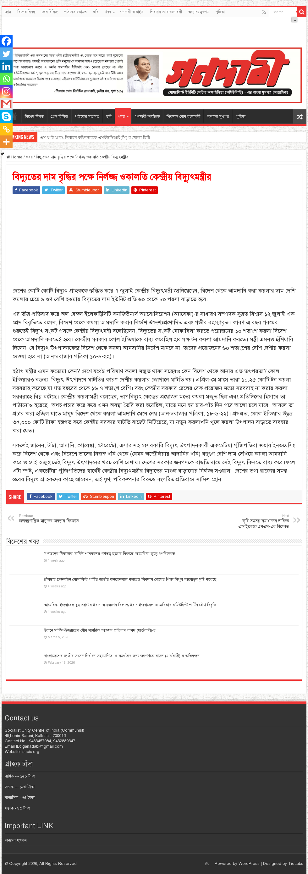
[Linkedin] (6, 66)
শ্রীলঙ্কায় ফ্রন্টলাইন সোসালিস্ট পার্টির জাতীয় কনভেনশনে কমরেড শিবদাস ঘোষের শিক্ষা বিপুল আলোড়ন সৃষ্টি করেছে (130, 579)
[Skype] (6, 116)
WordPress (249, 863)
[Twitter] (6, 53)
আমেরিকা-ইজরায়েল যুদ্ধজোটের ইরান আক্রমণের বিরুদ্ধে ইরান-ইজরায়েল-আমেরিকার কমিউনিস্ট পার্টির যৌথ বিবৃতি (130, 604)
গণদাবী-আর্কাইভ (132, 12)
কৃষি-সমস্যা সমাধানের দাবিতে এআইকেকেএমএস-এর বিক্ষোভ (257, 521)
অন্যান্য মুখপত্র (198, 12)
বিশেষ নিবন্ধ (26, 12)
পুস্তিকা (220, 12)
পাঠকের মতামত (75, 12)
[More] (6, 141)
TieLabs (295, 863)
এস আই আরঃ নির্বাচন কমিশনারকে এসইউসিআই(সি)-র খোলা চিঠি (95, 137)
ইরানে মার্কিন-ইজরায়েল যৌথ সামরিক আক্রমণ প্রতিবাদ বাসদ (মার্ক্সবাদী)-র (100, 630)
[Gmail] (6, 104)
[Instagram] (6, 91)
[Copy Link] (6, 129)
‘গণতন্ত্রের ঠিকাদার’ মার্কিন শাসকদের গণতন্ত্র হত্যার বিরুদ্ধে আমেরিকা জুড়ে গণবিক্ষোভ (109, 553)
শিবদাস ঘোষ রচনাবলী (166, 12)
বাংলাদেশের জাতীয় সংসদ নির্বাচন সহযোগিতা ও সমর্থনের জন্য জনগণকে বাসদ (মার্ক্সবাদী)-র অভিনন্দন (122, 655)
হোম (8, 12)
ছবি (95, 12)
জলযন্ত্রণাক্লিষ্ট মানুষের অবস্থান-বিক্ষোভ (51, 519)
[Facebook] (6, 41)
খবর (108, 12)
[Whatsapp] (6, 79)
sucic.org (30, 751)
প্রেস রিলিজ (50, 12)
